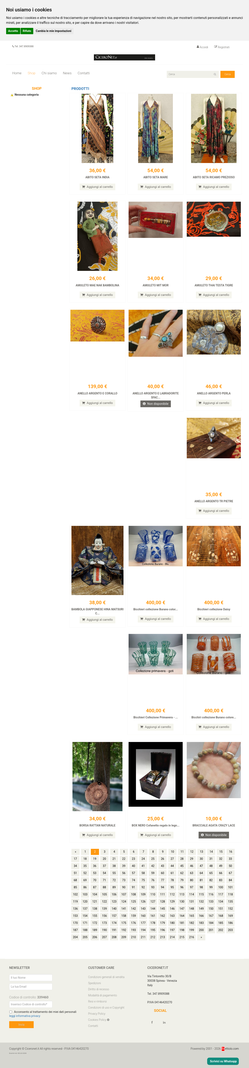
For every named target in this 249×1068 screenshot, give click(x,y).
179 (162, 923)
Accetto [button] (13, 31)
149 (201, 908)
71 (104, 880)
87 (94, 887)
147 (182, 908)
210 (133, 937)
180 (172, 923)
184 (211, 923)
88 (104, 887)
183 (201, 923)
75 (143, 880)
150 (211, 908)
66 (220, 873)
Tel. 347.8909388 (22, 46)
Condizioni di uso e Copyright (106, 1007)
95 (172, 887)
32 (220, 858)
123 (114, 901)
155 (94, 915)
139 (104, 908)
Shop (31, 73)
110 (152, 894)
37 (104, 866)
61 (172, 873)
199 (191, 930)
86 (85, 887)
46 (191, 866)
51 (75, 873)
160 (143, 915)
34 (75, 866)
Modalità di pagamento (102, 995)
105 (104, 894)
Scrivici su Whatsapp (223, 1061)
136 (75, 908)
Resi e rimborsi (97, 1001)
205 (85, 937)
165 (191, 915)
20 (104, 858)
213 (162, 937)
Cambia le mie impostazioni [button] (53, 31)
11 (182, 851)
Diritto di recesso (98, 989)
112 (172, 894)
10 (172, 851)
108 (133, 894)
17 (75, 858)
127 (152, 901)
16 (230, 851)
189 (94, 930)
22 (124, 858)
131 (191, 901)
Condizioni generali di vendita (106, 977)
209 (123, 937)
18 (85, 858)
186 (230, 923)
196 (162, 930)
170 (75, 923)
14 (211, 851)
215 (182, 937)
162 (162, 915)
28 (181, 858)
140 (114, 908)
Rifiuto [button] (27, 31)
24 (143, 858)
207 (104, 937)
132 (201, 901)
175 (123, 923)
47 (201, 866)
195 (152, 930)
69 (85, 880)
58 (143, 873)
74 (133, 880)
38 (114, 866)
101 (230, 887)
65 (211, 873)
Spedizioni (94, 983)
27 (172, 858)
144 (152, 908)
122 (104, 901)
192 (123, 930)
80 (191, 880)
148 (191, 908)
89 (114, 887)
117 (220, 894)
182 (191, 923)
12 (191, 851)
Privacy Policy (96, 1013)
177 (143, 923)
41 (143, 866)
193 (133, 930)
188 (85, 930)
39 (124, 866)
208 (114, 937)
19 (94, 858)
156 (104, 915)
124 (123, 901)
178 (152, 923)
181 (182, 923)
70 (94, 880)
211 (143, 937)
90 (124, 887)
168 (220, 915)
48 (211, 866)
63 (191, 873)
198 (182, 930)
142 (133, 908)
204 (75, 937)
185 (220, 923)
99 (211, 887)
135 (230, 901)
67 (230, 873)
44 (172, 866)
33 (230, 858)
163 (172, 915)
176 (133, 923)
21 (114, 858)
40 (133, 866)
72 (114, 880)
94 (162, 887)
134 (220, 901)
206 (94, 937)
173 (104, 923)
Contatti (84, 73)
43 (162, 866)
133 (211, 901)
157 (114, 915)
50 (230, 866)
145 (162, 908)
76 (153, 880)
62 (181, 873)
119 (75, 901)
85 (75, 887)
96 (181, 887)
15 (220, 851)
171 (85, 923)
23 (133, 858)
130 (182, 901)
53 (94, 873)
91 (133, 887)
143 (143, 908)
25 (153, 858)
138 (94, 908)
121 (94, 901)
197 (172, 930)
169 (230, 915)
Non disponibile (155, 404)
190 (104, 930)
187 (75, 930)
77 (162, 880)
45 (181, 866)
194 (143, 930)
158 (123, 915)
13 (201, 851)
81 (201, 880)
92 (143, 887)
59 (153, 873)
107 (123, 894)
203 (230, 930)
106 (114, 894)
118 (230, 894)
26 (162, 858)
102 (75, 894)
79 (181, 880)
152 (230, 908)
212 (152, 937)
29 (191, 858)
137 (85, 908)
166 (201, 915)
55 (114, 873)
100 (220, 887)
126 (143, 901)
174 (114, 923)
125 (133, 901)
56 (124, 873)
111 (162, 894)
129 (172, 901)
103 (85, 894)
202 (220, 930)
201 (211, 930)
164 (182, 915)
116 (211, 894)
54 (104, 873)
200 (201, 930)
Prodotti (80, 88)
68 (75, 880)
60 (162, 873)
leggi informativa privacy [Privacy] (24, 1016)
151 (220, 908)
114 (191, 894)
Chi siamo (49, 73)
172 (94, 923)
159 (133, 915)
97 (191, 887)
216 (191, 937)
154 (85, 915)
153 (75, 915)
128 (162, 901)
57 (133, 873)
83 (220, 880)
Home (16, 73)
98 (201, 887)
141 (123, 908)
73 (124, 880)
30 (201, 858)
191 (114, 930)
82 (211, 880)
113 (182, 894)
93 (153, 887)
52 (85, 873)
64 (201, 873)
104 (94, 894)
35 (85, 866)
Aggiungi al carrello (97, 187)
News (67, 73)
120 (85, 901)
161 (152, 915)
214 (172, 937)
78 (172, 880)
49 (220, 866)
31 (211, 858)
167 (211, 915)
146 (172, 908)
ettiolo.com (230, 1048)
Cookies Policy (97, 1019)
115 (201, 894)
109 (143, 894)
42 (153, 866)
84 (230, 880)
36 (94, 866)
